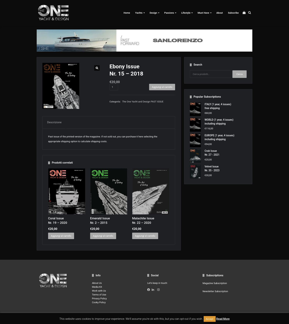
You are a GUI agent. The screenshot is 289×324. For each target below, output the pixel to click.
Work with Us (99, 290)
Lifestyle (185, 12)
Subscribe (233, 12)
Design (153, 12)
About (219, 12)
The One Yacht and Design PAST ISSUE (142, 101)
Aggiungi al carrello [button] (61, 235)
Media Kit (97, 287)
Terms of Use (99, 294)
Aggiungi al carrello (162, 87)
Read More (223, 319)
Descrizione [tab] (54, 122)
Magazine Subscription (215, 283)
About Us (97, 283)
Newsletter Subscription (215, 291)
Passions (169, 12)
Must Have (203, 12)
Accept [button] (209, 319)
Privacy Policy (99, 298)
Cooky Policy (99, 302)
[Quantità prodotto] (113, 87)
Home (126, 12)
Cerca (239, 74)
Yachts (138, 12)
